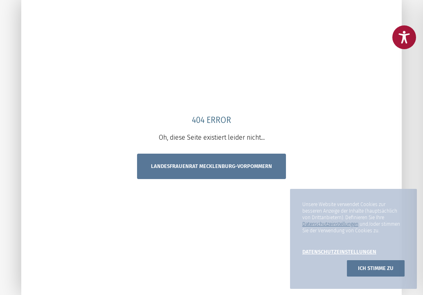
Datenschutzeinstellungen (330, 224)
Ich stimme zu (376, 268)
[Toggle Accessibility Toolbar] (404, 37)
